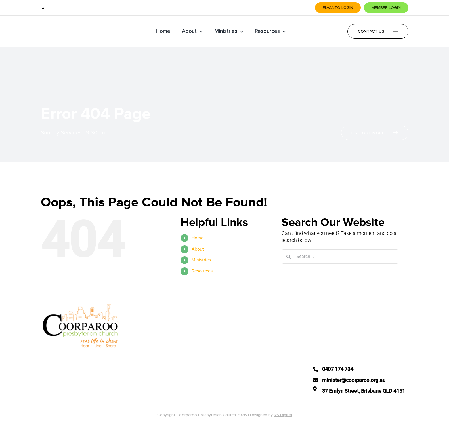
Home (198, 238)
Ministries (201, 260)
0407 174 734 (337, 369)
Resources (202, 271)
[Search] (289, 256)
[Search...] (340, 256)
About (198, 249)
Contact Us (371, 31)
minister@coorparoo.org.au (353, 380)
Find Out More (368, 132)
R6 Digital (283, 414)
